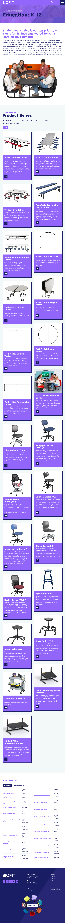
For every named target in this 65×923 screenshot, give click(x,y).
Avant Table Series (7, 849)
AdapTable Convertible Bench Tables (47, 206)
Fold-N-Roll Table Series (40, 802)
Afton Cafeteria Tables (15, 157)
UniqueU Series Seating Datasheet (42, 838)
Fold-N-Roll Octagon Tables (14, 308)
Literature (7, 785)
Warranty (52, 874)
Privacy (52, 880)
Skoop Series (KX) (45, 546)
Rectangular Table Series (40, 809)
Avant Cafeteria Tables (47, 157)
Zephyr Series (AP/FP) (15, 600)
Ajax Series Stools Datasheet (10, 835)
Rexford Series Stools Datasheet (42, 817)
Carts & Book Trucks (14, 698)
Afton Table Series (7, 828)
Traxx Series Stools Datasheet (41, 831)
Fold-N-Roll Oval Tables (48, 256)
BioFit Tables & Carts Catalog (10, 797)
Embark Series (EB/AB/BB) (11, 500)
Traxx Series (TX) (44, 641)
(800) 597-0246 (34, 876)
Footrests (8, 120)
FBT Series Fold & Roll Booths (47, 396)
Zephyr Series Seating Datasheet (42, 846)
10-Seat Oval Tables (14, 210)
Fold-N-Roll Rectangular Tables (16, 403)
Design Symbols (19, 785)
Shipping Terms (54, 876)
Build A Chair (32, 905)
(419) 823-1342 (32, 877)
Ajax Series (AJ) (44, 593)
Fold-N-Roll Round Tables (45, 350)
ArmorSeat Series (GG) (15, 549)
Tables (46, 120)
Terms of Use (53, 878)
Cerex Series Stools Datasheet (42, 795)
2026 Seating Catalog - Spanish (42, 852)
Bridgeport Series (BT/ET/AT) (44, 446)
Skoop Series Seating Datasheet (42, 824)
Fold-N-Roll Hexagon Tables (46, 303)
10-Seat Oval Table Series (9, 813)
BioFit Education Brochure (9, 807)
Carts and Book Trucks (32, 120)
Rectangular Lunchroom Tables (16, 258)
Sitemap (52, 882)
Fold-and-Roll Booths (12, 123)
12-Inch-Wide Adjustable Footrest (48, 691)
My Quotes (56, 3)
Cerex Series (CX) (13, 649)
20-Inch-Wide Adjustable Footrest (14, 742)
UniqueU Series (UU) (46, 497)
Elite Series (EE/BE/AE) (16, 450)
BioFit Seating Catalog (8, 793)
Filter (5, 127)
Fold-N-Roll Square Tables (14, 355)
